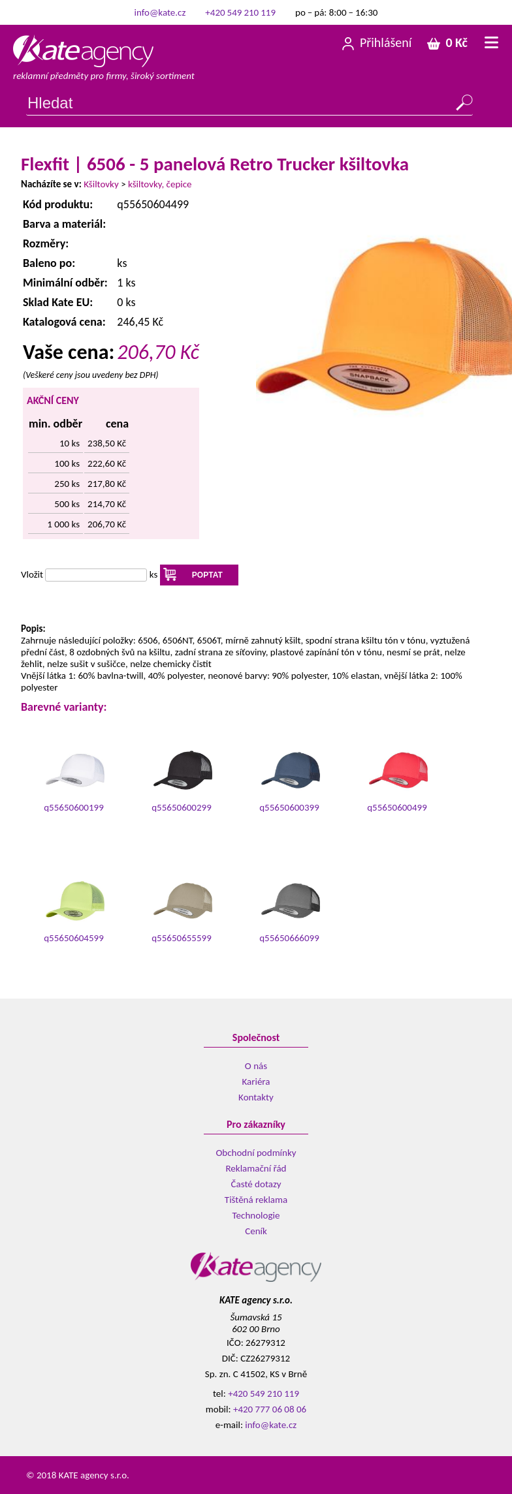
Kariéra (256, 1081)
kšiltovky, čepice (160, 184)
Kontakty (256, 1097)
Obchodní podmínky (256, 1153)
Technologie (256, 1215)
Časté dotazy (256, 1184)
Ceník (256, 1231)
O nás (256, 1066)
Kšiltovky (101, 184)
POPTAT (207, 575)
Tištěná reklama (256, 1200)
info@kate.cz (160, 12)
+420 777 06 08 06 (269, 1409)
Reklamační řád (255, 1168)
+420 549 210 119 (240, 12)
